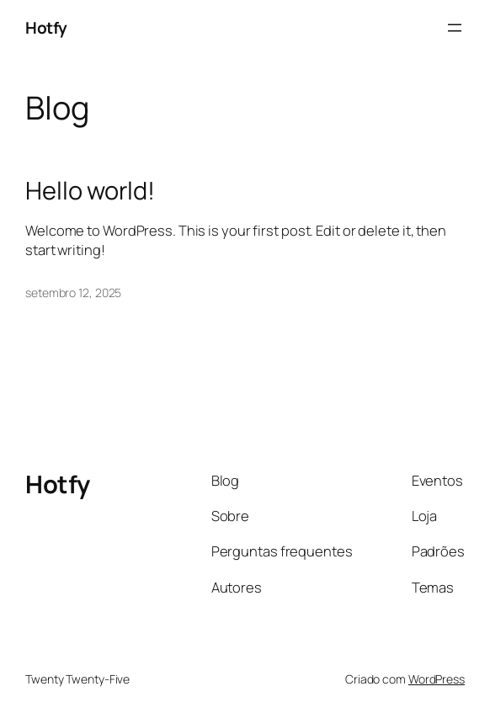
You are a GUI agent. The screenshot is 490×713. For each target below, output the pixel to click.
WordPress (436, 679)
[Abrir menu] (455, 28)
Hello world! (90, 191)
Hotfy (46, 28)
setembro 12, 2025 (73, 293)
